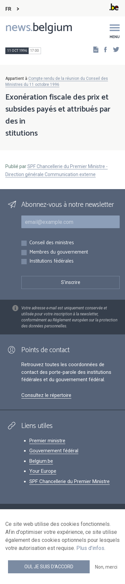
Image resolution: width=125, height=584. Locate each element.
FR (8, 9)
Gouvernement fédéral (53, 451)
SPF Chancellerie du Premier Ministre (69, 481)
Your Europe (42, 471)
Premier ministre (47, 441)
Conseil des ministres (51, 243)
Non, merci (106, 567)
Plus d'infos (90, 548)
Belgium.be (41, 461)
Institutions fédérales (51, 261)
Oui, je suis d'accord (48, 566)
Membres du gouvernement (58, 252)
